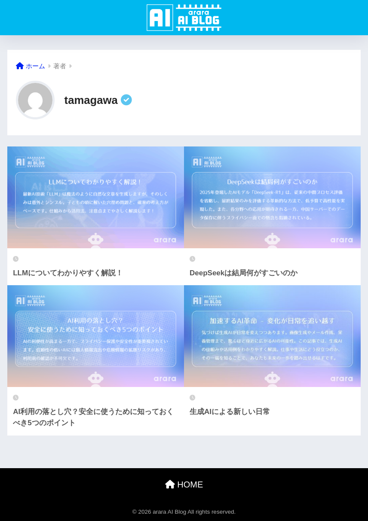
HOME (184, 484)
